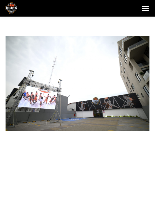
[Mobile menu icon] (145, 8)
